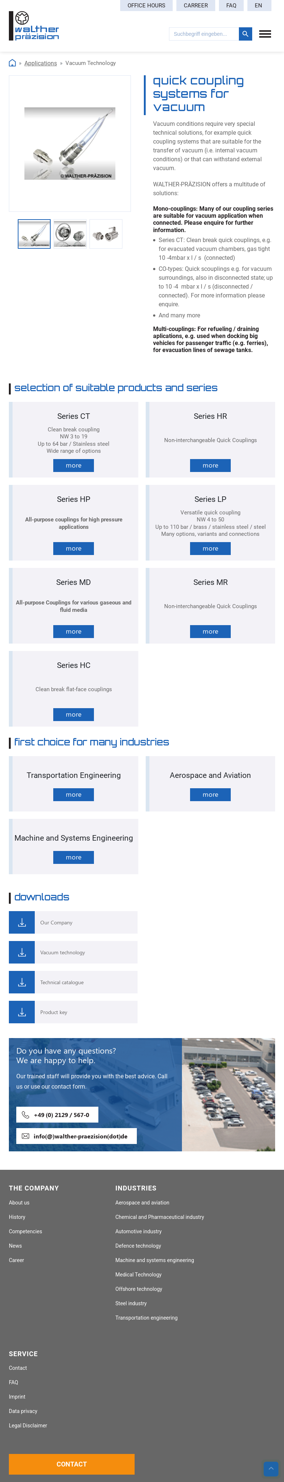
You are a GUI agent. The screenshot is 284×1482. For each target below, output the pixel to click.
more (73, 465)
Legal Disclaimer (28, 1426)
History (17, 1217)
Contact (18, 1368)
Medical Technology (138, 1275)
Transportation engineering (146, 1318)
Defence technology (138, 1246)
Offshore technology (138, 1289)
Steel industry (131, 1303)
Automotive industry (138, 1231)
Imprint (17, 1397)
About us (19, 1203)
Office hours (146, 5)
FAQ (231, 5)
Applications (40, 63)
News (15, 1246)
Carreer (196, 5)
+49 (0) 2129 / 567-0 (61, 1115)
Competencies (25, 1231)
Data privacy (23, 1411)
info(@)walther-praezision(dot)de (81, 1136)
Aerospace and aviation (142, 1203)
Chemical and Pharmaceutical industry (159, 1217)
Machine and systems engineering (154, 1260)
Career (16, 1260)
